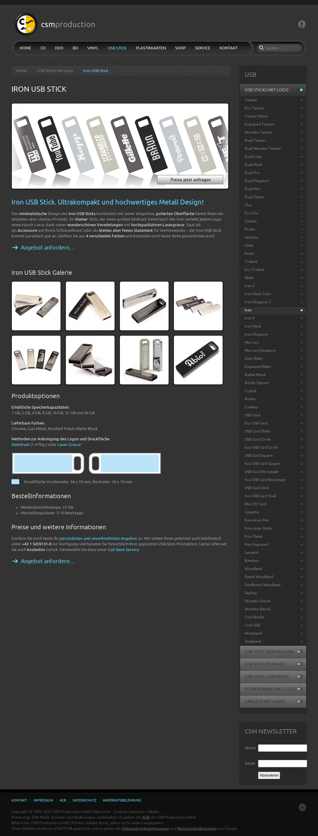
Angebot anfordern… (48, 247)
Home (21, 71)
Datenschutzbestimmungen (145, 828)
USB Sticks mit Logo (55, 71)
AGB (146, 817)
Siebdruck (20, 445)
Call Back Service (123, 550)
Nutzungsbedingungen (197, 828)
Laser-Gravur (69, 445)
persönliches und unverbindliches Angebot (98, 538)
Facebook (302, 24)
